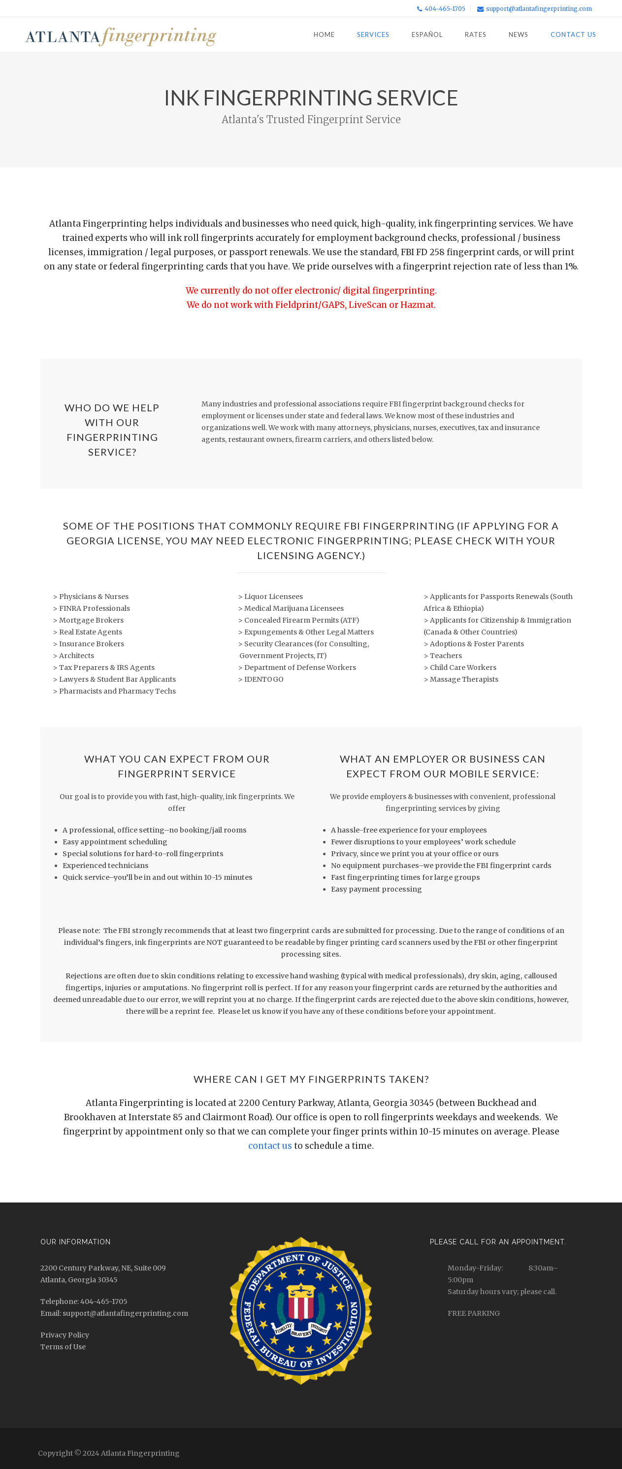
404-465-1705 (445, 8)
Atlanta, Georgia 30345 (79, 1279)
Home (324, 35)
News (518, 35)
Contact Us (573, 35)
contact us (270, 1145)
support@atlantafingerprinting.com (539, 8)
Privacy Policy (64, 1335)
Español (427, 35)
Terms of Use (63, 1346)
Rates (476, 35)
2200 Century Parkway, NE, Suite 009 (103, 1268)
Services (373, 35)
